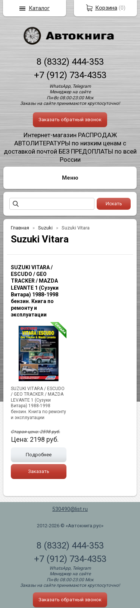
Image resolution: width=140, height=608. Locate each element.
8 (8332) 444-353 (70, 62)
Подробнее (39, 454)
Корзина (106, 7)
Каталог (39, 8)
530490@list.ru (70, 509)
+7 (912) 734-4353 (70, 75)
